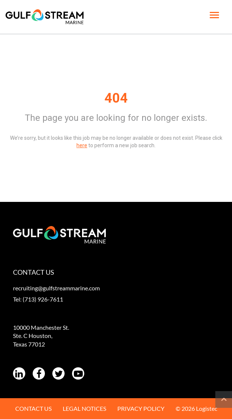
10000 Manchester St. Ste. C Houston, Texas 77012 (41, 336)
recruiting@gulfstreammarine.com (56, 287)
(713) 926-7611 (43, 299)
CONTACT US (33, 408)
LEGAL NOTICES (84, 408)
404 (116, 98)
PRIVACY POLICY (140, 408)
